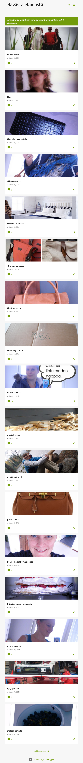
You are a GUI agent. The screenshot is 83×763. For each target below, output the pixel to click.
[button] (74, 63)
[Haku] (69, 5)
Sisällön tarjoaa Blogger (41, 759)
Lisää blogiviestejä (41, 751)
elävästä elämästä (24, 4)
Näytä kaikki (12, 23)
